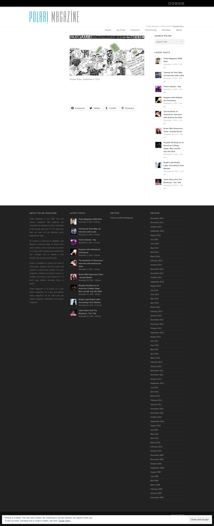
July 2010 (154, 430)
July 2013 (154, 290)
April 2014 (154, 252)
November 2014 (156, 222)
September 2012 (157, 333)
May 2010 (154, 434)
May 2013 (154, 299)
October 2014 (156, 227)
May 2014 (154, 248)
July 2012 (154, 341)
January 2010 (156, 451)
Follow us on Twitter (172, 3)
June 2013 (154, 294)
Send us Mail (169, 3)
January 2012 (156, 366)
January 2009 (156, 493)
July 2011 (154, 388)
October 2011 (156, 379)
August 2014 (155, 235)
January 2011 (156, 404)
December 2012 (156, 320)
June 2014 (154, 244)
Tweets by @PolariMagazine (122, 218)
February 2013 (156, 311)
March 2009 (155, 485)
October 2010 (156, 417)
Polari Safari (166, 26)
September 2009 (157, 468)
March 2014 (155, 256)
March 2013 (155, 307)
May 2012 (154, 349)
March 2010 (155, 443)
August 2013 (155, 286)
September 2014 (157, 231)
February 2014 (156, 261)
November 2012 (156, 324)
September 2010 (157, 421)
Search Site (182, 3)
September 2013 (157, 282)
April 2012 (154, 354)
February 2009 (156, 489)
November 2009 (156, 459)
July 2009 (154, 476)
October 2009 (156, 464)
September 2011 (157, 383)
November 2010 (156, 413)
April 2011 (154, 392)
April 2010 (154, 438)
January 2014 (156, 265)
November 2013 (156, 273)
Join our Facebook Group (176, 3)
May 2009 (154, 481)
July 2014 (154, 239)
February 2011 (156, 400)
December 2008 (156, 498)
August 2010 (155, 426)
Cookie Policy (64, 521)
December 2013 (156, 269)
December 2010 (156, 409)
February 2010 (156, 447)
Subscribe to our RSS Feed (179, 3)
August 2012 (155, 337)
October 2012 (156, 328)
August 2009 (155, 472)
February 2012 (156, 362)
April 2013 (154, 303)
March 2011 (155, 396)
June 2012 (154, 345)
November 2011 (156, 375)
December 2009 (156, 455)
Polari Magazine (153, 26)
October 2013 (156, 277)
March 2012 (155, 358)
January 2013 (156, 316)
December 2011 (156, 371)
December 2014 (156, 218)
